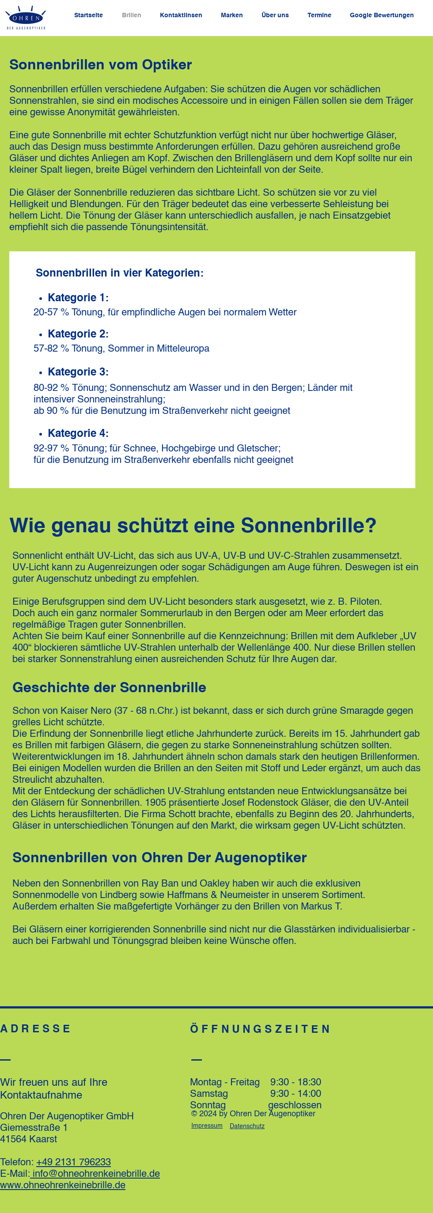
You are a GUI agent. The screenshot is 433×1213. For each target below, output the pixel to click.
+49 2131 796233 (73, 1163)
